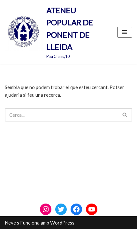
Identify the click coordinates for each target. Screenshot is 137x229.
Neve (10, 223)
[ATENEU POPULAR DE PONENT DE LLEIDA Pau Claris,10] (56, 32)
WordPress (62, 223)
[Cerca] (61, 114)
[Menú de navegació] (124, 32)
